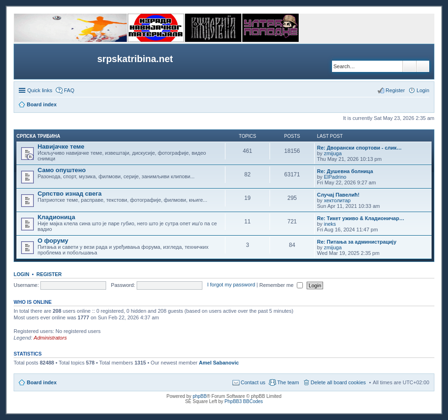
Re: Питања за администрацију (356, 242)
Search (409, 66)
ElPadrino (335, 177)
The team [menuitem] (288, 382)
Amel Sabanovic (219, 362)
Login (21, 274)
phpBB (200, 396)
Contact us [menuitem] (253, 382)
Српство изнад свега (69, 193)
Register (49, 274)
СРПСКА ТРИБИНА (38, 136)
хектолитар (337, 200)
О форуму (53, 240)
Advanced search (423, 66)
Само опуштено (61, 170)
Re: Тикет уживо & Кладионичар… (360, 218)
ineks (330, 224)
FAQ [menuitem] (69, 90)
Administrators (50, 338)
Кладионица (56, 217)
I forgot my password (231, 285)
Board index (42, 382)
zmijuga (333, 153)
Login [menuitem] (423, 90)
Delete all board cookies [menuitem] (338, 382)
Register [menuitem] (395, 90)
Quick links (39, 90)
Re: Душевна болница (345, 171)
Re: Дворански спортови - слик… (359, 148)
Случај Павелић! (338, 195)
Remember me (281, 285)
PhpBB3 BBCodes (243, 401)
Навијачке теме (61, 146)
